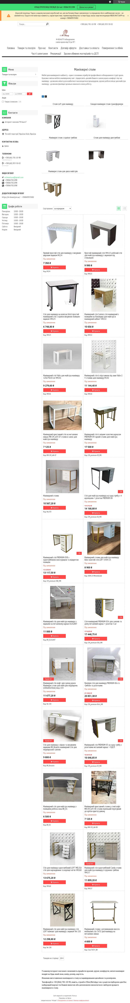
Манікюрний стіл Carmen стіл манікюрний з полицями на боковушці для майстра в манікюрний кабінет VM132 (101, 316)
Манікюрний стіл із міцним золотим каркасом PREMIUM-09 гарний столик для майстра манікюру (102, 436)
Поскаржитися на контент (65, 1000)
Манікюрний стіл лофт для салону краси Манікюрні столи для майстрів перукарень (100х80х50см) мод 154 (60, 685)
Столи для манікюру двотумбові (107, 137)
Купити (56, 267)
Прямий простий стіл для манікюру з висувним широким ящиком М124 (62, 254)
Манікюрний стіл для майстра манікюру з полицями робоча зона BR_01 (60, 807)
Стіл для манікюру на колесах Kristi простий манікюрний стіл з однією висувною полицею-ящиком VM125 (61, 316)
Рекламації (55, 53)
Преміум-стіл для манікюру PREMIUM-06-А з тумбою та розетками (102, 684)
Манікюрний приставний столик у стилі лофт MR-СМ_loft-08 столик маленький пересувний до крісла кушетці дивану (102, 808)
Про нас (42, 48)
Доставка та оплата (89, 48)
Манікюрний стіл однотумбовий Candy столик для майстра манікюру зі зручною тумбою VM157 (102, 870)
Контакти (53, 48)
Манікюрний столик (51, 495)
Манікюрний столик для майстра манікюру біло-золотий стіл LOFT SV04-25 (101, 558)
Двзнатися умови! (86, 7)
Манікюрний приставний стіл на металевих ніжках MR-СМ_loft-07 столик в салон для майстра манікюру (60, 436)
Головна (11, 48)
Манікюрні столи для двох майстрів (63, 171)
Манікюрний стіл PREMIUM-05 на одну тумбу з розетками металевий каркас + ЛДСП (103, 746)
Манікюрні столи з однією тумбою (63, 137)
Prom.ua (74, 996)
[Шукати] (47, 24)
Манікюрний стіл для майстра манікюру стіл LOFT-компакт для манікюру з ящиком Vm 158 (62, 930)
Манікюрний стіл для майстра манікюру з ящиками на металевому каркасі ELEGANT (60, 622)
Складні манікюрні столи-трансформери (106, 104)
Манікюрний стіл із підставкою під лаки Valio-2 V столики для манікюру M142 (103, 376)
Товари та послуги (26, 48)
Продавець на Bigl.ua (65, 998)
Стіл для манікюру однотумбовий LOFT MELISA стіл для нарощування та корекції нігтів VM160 (62, 869)
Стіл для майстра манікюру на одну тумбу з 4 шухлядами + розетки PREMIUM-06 (103, 496)
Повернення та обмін (112, 48)
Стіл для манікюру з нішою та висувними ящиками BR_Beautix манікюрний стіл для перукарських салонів (60, 747)
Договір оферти (68, 48)
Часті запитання (39, 53)
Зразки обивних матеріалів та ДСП (81, 53)
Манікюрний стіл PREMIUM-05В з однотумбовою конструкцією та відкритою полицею (61, 559)
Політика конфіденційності (81, 1000)
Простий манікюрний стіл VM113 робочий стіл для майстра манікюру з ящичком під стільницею (103, 255)
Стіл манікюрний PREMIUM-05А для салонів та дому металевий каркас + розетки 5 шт (103, 622)
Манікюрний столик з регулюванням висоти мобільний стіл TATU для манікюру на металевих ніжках (102, 931)
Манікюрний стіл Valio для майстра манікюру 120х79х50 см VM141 (61, 376)
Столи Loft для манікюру (63, 104)
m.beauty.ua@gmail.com (14, 177)
